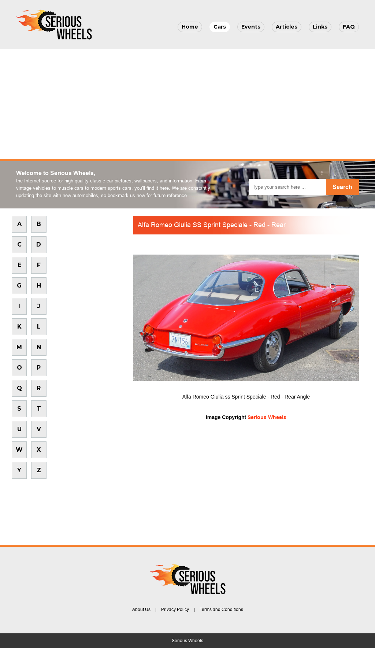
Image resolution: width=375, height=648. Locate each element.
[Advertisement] (187, 104)
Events (250, 26)
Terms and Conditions (221, 609)
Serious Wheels (267, 417)
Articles (286, 26)
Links (320, 26)
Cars (220, 26)
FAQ (349, 26)
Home (190, 26)
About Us (141, 609)
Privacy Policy (175, 609)
